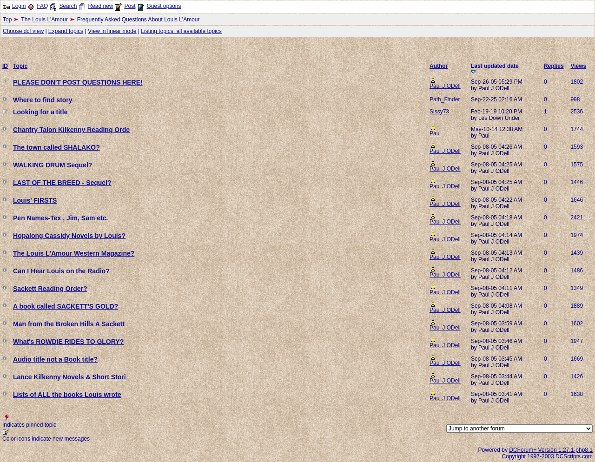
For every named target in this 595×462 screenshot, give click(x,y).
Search (68, 6)
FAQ (42, 6)
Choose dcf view (23, 31)
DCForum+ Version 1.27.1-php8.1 (551, 450)
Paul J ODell (445, 86)
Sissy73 (439, 111)
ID (5, 66)
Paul (435, 133)
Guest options (163, 6)
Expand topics (65, 31)
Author (439, 66)
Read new (100, 6)
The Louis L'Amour (44, 19)
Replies (554, 66)
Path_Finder (445, 99)
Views (578, 66)
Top (7, 19)
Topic (20, 66)
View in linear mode (112, 31)
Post (129, 6)
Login (19, 6)
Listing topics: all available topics (181, 31)
